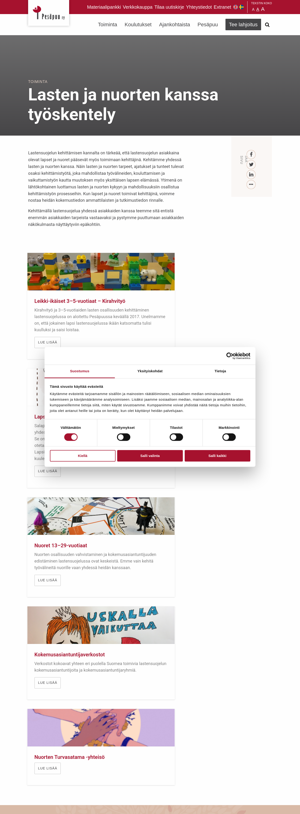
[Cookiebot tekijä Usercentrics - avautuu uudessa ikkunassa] (229, 355)
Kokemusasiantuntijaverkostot (70, 483)
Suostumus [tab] (80, 371)
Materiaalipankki (104, 7)
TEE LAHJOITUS (91, 772)
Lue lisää (48, 531)
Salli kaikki (217, 456)
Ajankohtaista (174, 24)
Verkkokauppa (138, 7)
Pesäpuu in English (235, 7)
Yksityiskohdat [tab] (149, 371)
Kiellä (82, 456)
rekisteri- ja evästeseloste (91, 807)
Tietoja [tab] (220, 371)
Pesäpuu (48, 13)
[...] (251, 185)
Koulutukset (138, 24)
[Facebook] (251, 155)
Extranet (222, 7)
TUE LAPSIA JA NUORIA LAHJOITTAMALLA (150, 616)
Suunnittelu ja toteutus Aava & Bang (237, 807)
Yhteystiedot (199, 7)
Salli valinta (150, 456)
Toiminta (107, 24)
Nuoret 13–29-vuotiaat (230, 301)
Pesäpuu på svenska (241, 7)
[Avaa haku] (267, 24)
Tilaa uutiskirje (169, 7)
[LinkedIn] (251, 175)
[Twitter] (251, 165)
